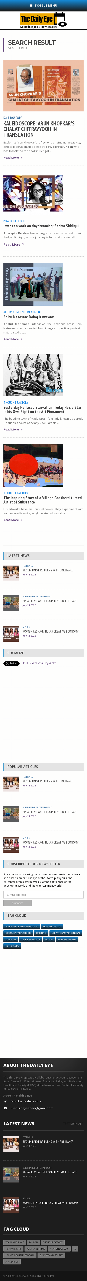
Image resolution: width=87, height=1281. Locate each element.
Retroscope (12, 946)
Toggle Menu (43, 5)
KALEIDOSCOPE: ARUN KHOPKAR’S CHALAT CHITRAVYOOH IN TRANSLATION (39, 129)
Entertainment (67, 939)
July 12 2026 (29, 635)
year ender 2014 (31, 939)
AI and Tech (12, 1261)
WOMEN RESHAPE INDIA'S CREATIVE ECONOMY (50, 631)
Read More (12, 157)
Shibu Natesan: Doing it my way (28, 316)
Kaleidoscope (12, 117)
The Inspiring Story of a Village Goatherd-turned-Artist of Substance (43, 499)
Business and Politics (51, 1255)
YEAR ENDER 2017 (52, 926)
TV (75, 1248)
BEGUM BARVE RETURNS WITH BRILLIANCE (48, 570)
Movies (49, 939)
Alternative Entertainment (22, 312)
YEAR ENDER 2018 (59, 1248)
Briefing (41, 933)
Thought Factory (15, 402)
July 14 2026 (29, 574)
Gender (26, 627)
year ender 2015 (36, 1248)
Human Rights (13, 1248)
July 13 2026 (29, 605)
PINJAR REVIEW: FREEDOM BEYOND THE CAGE (50, 601)
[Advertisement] (43, 715)
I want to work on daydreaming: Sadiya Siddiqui (40, 225)
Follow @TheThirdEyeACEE (39, 663)
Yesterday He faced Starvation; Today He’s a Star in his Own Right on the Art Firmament (42, 409)
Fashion (33, 1242)
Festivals (28, 565)
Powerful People (14, 221)
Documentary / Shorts (18, 933)
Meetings (11, 939)
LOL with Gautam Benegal (66, 933)
